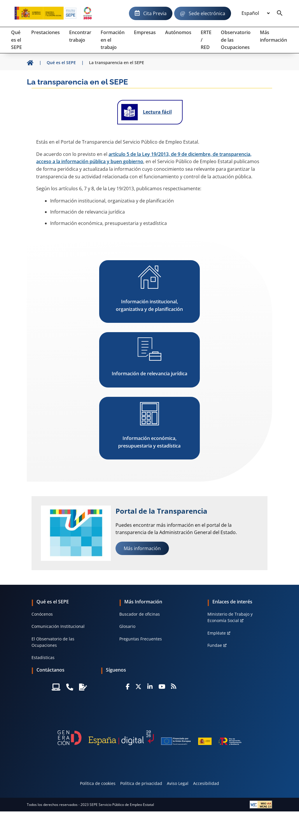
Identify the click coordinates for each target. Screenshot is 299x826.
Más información (142, 548)
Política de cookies (98, 783)
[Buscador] (279, 13)
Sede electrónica (207, 13)
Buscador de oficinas (139, 614)
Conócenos (42, 614)
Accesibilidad (206, 783)
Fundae (214, 645)
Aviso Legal (177, 783)
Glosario (127, 626)
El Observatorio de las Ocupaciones (53, 642)
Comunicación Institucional (58, 626)
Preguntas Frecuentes (140, 639)
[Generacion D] (149, 737)
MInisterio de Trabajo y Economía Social (230, 617)
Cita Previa (155, 13)
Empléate (216, 633)
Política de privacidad (141, 783)
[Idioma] (255, 13)
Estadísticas (43, 657)
